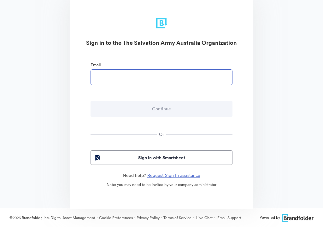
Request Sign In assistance (173, 175)
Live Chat (204, 217)
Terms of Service (177, 217)
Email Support (228, 217)
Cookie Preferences (116, 217)
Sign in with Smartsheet (139, 157)
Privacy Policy (148, 217)
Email (96, 64)
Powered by (287, 217)
